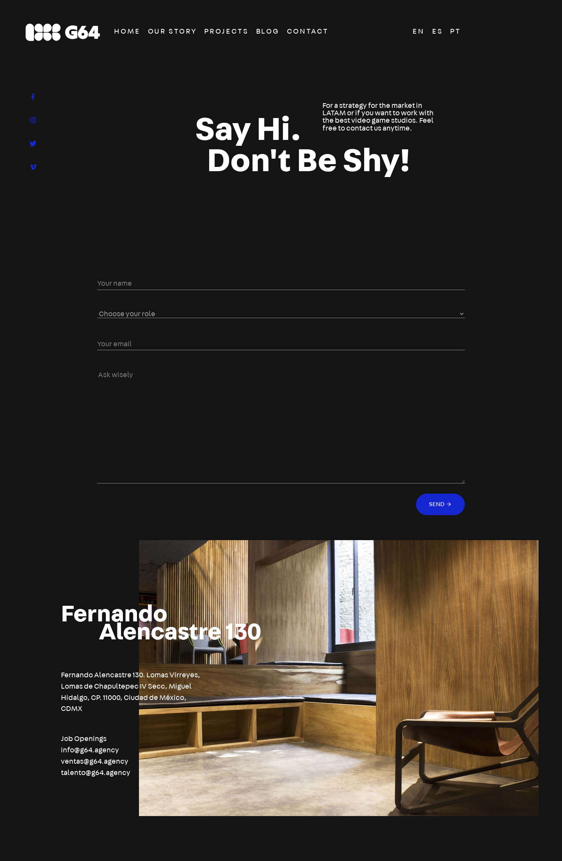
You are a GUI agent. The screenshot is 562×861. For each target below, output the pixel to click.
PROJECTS (226, 31)
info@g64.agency (90, 750)
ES (437, 31)
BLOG (268, 31)
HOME (127, 31)
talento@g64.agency (95, 773)
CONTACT (308, 31)
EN (419, 31)
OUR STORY (172, 31)
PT (455, 31)
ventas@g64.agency (94, 761)
